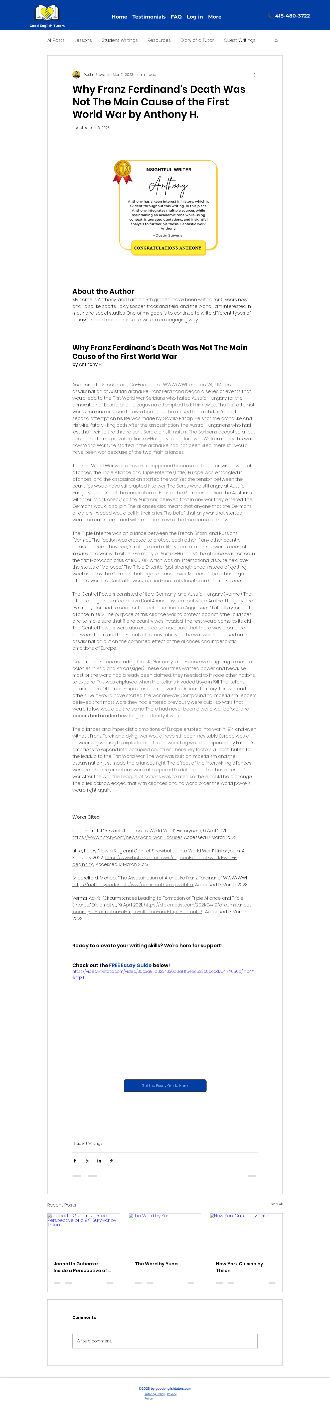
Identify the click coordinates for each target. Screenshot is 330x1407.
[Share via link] (111, 1160)
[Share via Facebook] (74, 1160)
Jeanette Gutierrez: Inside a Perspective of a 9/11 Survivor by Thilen (82, 1267)
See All (277, 1204)
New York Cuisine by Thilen (239, 1267)
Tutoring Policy (154, 1394)
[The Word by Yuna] (165, 1234)
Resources (159, 40)
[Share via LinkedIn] (99, 1160)
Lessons (83, 40)
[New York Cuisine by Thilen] (246, 1234)
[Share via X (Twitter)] (87, 1160)
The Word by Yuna (156, 1264)
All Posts (56, 40)
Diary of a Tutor (197, 40)
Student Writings (120, 40)
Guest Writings (239, 40)
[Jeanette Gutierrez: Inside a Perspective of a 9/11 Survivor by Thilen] (84, 1234)
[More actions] (255, 75)
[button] (276, 40)
